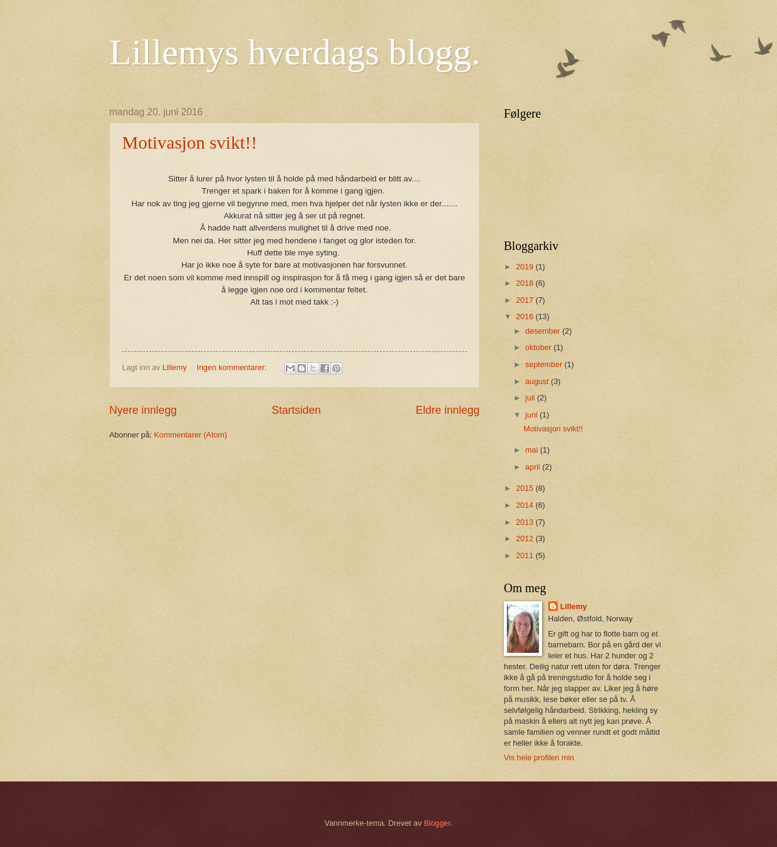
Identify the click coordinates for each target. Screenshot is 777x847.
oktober (539, 347)
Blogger (437, 823)
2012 (525, 538)
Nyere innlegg (143, 410)
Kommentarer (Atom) (190, 434)
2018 (525, 283)
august (538, 381)
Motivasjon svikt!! (189, 142)
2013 (525, 522)
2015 (525, 488)
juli (531, 397)
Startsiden (296, 410)
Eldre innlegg (448, 410)
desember (543, 331)
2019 (525, 266)
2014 (525, 505)
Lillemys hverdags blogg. (295, 52)
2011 (525, 555)
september (544, 364)
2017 (525, 300)
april (533, 466)
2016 (525, 316)
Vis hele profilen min (539, 757)
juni (532, 414)
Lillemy (573, 606)
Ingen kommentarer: (233, 367)
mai (532, 449)
